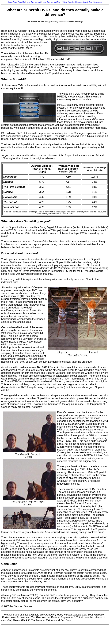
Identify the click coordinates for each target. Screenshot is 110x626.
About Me (21, 2)
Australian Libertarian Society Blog (80, 2)
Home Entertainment (33, 2)
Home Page (12, 2)
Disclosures (98, 2)
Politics (64, 2)
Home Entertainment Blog (51, 2)
